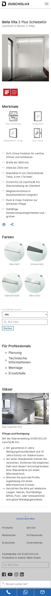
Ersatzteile (8, 542)
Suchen (8, 328)
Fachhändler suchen (11, 309)
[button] (31, 77)
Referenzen (9, 535)
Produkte (7, 527)
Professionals (35, 535)
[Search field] (25, 584)
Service (31, 527)
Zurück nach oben (25, 519)
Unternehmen (34, 542)
